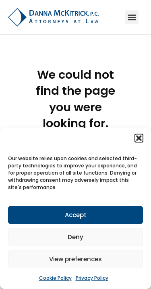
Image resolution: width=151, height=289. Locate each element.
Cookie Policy (55, 278)
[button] (139, 138)
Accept (76, 215)
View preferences (75, 259)
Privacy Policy (92, 278)
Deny (75, 237)
